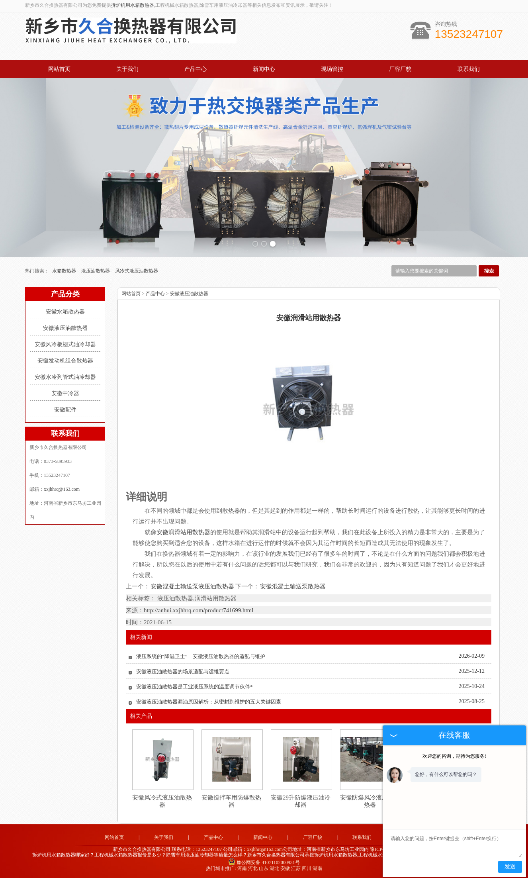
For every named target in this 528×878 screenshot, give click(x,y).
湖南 (317, 868)
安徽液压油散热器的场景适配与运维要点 (182, 671)
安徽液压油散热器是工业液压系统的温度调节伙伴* (194, 687)
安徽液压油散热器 (65, 328)
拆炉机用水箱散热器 (132, 5)
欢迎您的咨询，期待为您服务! (454, 756)
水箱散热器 (64, 271)
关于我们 (127, 69)
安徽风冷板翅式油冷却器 (65, 344)
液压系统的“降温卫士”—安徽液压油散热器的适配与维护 (200, 656)
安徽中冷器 (65, 393)
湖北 (274, 868)
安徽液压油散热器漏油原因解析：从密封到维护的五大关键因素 (208, 702)
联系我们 (469, 69)
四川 (306, 868)
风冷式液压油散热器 (136, 271)
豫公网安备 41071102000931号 (264, 862)
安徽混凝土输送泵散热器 (292, 586)
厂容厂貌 (400, 69)
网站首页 (59, 69)
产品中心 (195, 69)
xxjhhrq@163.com (62, 489)
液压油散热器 (96, 271)
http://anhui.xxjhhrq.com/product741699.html (198, 610)
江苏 (296, 868)
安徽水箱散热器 (65, 312)
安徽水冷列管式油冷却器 (65, 377)
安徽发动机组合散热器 (65, 361)
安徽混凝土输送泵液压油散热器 (192, 586)
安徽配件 (65, 410)
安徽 (285, 868)
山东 (263, 868)
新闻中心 (264, 69)
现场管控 (332, 69)
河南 (242, 868)
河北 (253, 868)
